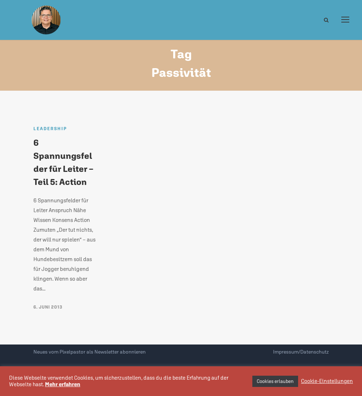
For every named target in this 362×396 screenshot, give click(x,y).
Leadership (50, 128)
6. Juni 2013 (47, 307)
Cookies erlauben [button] (275, 381)
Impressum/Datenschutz (301, 352)
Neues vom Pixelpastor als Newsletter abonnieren (89, 352)
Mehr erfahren (62, 384)
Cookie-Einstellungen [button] (327, 381)
